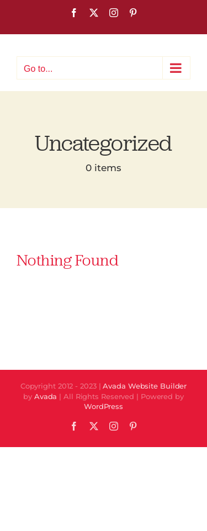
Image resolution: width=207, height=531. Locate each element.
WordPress (103, 406)
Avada (45, 396)
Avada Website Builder (145, 385)
